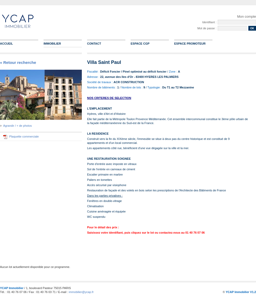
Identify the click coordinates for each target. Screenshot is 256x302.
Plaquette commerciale (24, 136)
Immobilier (52, 43)
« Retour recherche (18, 62)
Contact (94, 43)
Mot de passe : (206, 28)
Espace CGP (140, 43)
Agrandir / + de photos (17, 125)
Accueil (6, 43)
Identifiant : (209, 22)
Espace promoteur (190, 43)
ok (252, 28)
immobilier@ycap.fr (81, 292)
